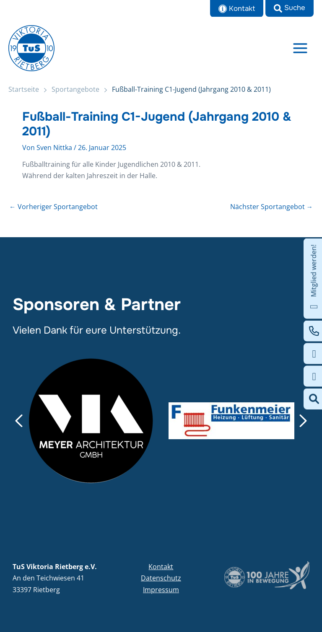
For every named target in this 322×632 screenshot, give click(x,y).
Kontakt (160, 566)
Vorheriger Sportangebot (53, 207)
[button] (289, 8)
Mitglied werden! (313, 279)
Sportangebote (75, 89)
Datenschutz (161, 578)
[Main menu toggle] (300, 48)
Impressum (161, 589)
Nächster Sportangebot (271, 207)
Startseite (23, 89)
